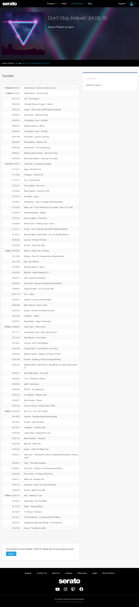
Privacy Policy (108, 573)
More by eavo (93, 85)
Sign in (11, 554)
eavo (20, 63)
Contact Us (42, 573)
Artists (64, 3)
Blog (90, 3)
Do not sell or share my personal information (69, 599)
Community (76, 3)
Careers (68, 573)
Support (122, 3)
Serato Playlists (8, 63)
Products (51, 3)
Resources (82, 573)
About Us (56, 573)
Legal (94, 573)
